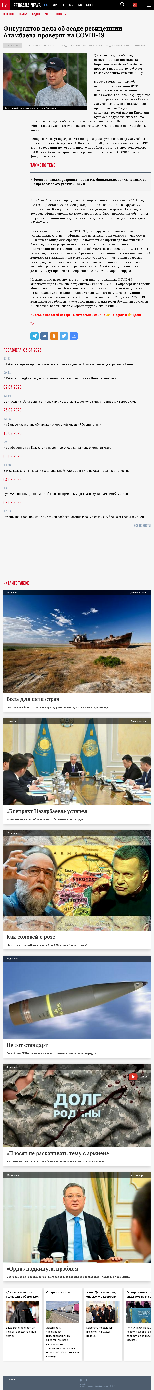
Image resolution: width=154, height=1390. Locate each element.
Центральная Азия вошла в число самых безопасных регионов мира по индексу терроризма (69, 402)
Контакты (12, 1380)
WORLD (91, 5)
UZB (80, 5)
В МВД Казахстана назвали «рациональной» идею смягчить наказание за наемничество (66, 471)
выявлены (102, 297)
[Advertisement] (77, 555)
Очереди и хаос (58, 1293)
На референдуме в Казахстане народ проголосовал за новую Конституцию (57, 448)
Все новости (142, 526)
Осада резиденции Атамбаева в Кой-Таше (82, 45)
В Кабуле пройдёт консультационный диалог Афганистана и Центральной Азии (60, 379)
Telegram (117, 315)
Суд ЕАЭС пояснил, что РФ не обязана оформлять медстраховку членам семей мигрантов (68, 494)
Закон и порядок (33, 45)
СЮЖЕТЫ (63, 14)
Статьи (23, 14)
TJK (63, 5)
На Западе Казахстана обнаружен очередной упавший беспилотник (52, 425)
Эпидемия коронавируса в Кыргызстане (125, 45)
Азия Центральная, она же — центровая (101, 1295)
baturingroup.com (102, 1386)
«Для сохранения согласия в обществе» (22, 1295)
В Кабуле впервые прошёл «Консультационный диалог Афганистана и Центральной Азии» (68, 364)
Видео (37, 14)
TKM (71, 5)
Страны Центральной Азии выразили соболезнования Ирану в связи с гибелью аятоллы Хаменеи (73, 517)
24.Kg (138, 73)
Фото (49, 14)
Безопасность (51, 45)
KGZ (55, 5)
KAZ (46, 5)
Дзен (136, 315)
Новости (8, 14)
